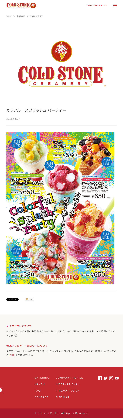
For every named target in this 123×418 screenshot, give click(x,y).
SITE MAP (62, 397)
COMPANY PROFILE (69, 377)
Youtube (115, 378)
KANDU (40, 384)
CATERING (42, 377)
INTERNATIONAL (67, 384)
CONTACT (41, 397)
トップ (9, 16)
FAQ (38, 390)
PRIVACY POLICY (67, 390)
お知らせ (21, 16)
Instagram (109, 378)
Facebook (98, 378)
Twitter (104, 378)
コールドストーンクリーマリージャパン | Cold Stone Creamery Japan (21, 6)
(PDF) (12, 355)
